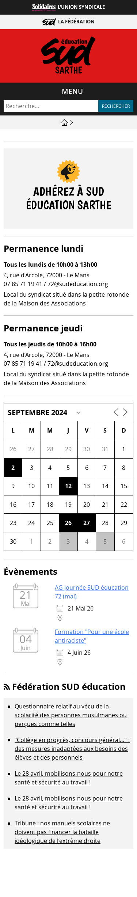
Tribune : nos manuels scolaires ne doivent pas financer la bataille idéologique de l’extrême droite (62, 832)
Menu (72, 91)
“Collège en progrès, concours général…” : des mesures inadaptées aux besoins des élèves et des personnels (72, 748)
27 (86, 523)
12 (68, 486)
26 (68, 523)
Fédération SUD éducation (69, 686)
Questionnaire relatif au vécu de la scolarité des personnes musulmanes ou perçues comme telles (71, 715)
